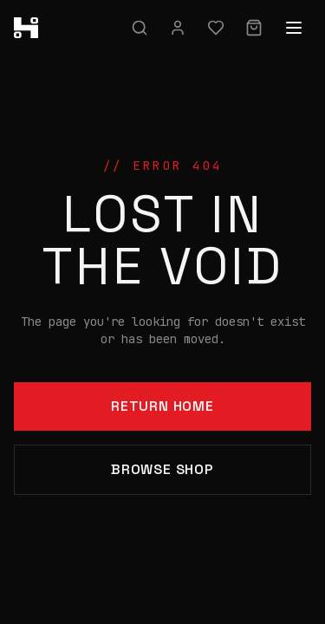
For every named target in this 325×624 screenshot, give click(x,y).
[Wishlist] (215, 27)
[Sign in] (177, 27)
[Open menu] (293, 27)
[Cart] (254, 27)
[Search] (139, 27)
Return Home (162, 406)
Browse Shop (162, 469)
